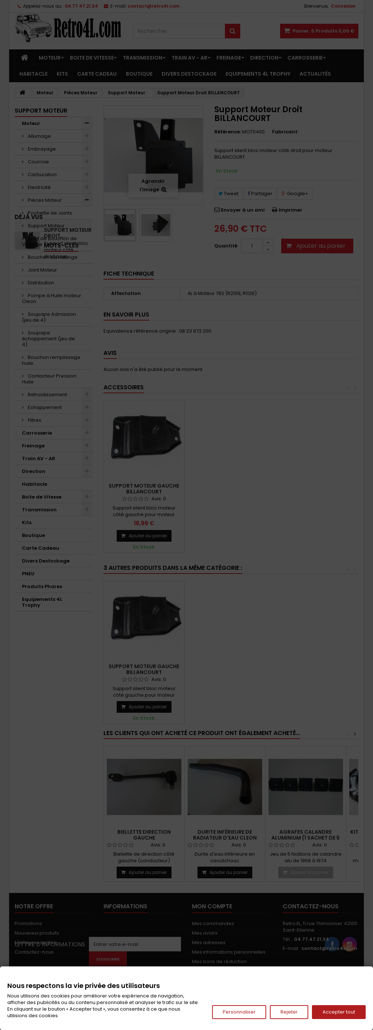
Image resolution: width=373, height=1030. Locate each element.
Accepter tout (339, 1011)
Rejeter (289, 1011)
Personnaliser (239, 1011)
